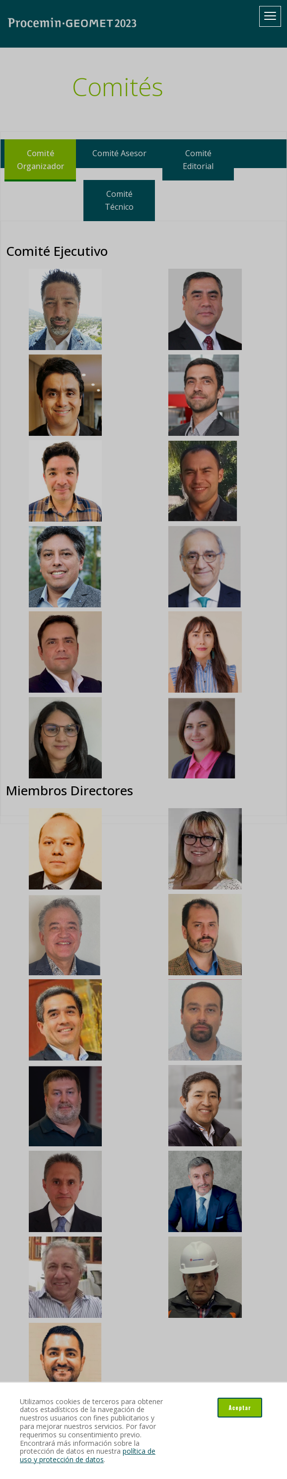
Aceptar (239, 1408)
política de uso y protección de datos (87, 1455)
